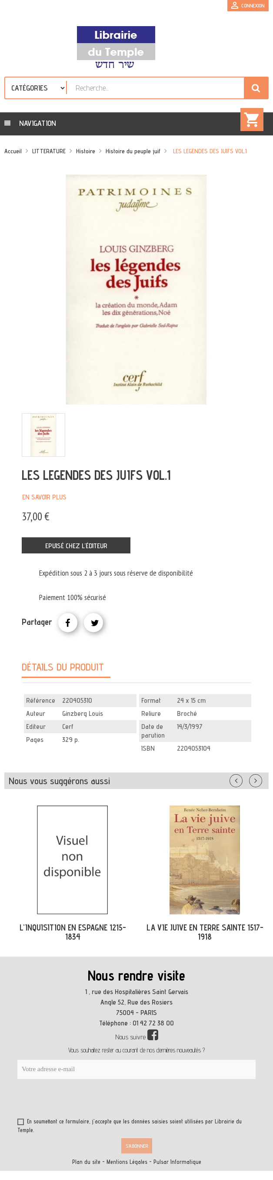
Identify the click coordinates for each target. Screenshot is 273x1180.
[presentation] (101, 1100)
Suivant (261, 779)
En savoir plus (44, 497)
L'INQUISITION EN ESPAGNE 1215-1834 (73, 932)
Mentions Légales (127, 1162)
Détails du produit (63, 667)
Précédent (244, 779)
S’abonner (137, 1146)
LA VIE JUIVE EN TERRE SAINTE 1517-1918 (204, 932)
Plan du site (86, 1162)
